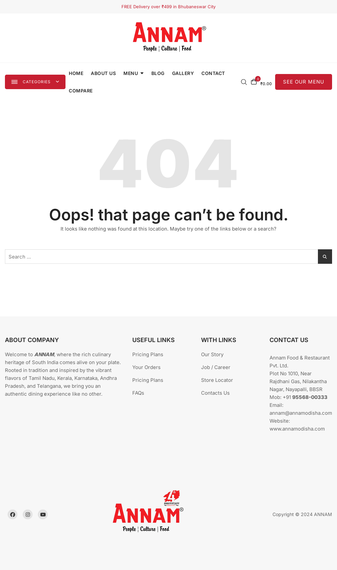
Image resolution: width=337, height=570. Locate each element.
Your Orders (146, 367)
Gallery (184, 73)
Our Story (212, 354)
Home (77, 73)
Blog (159, 73)
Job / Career (215, 367)
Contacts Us (215, 393)
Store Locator (217, 380)
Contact (214, 73)
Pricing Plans (147, 354)
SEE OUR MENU (303, 82)
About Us (104, 73)
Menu (131, 73)
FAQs (138, 393)
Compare (82, 90)
